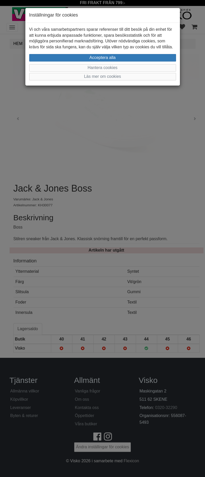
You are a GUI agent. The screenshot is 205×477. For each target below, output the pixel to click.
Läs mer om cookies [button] (102, 76)
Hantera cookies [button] (103, 67)
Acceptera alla (102, 57)
